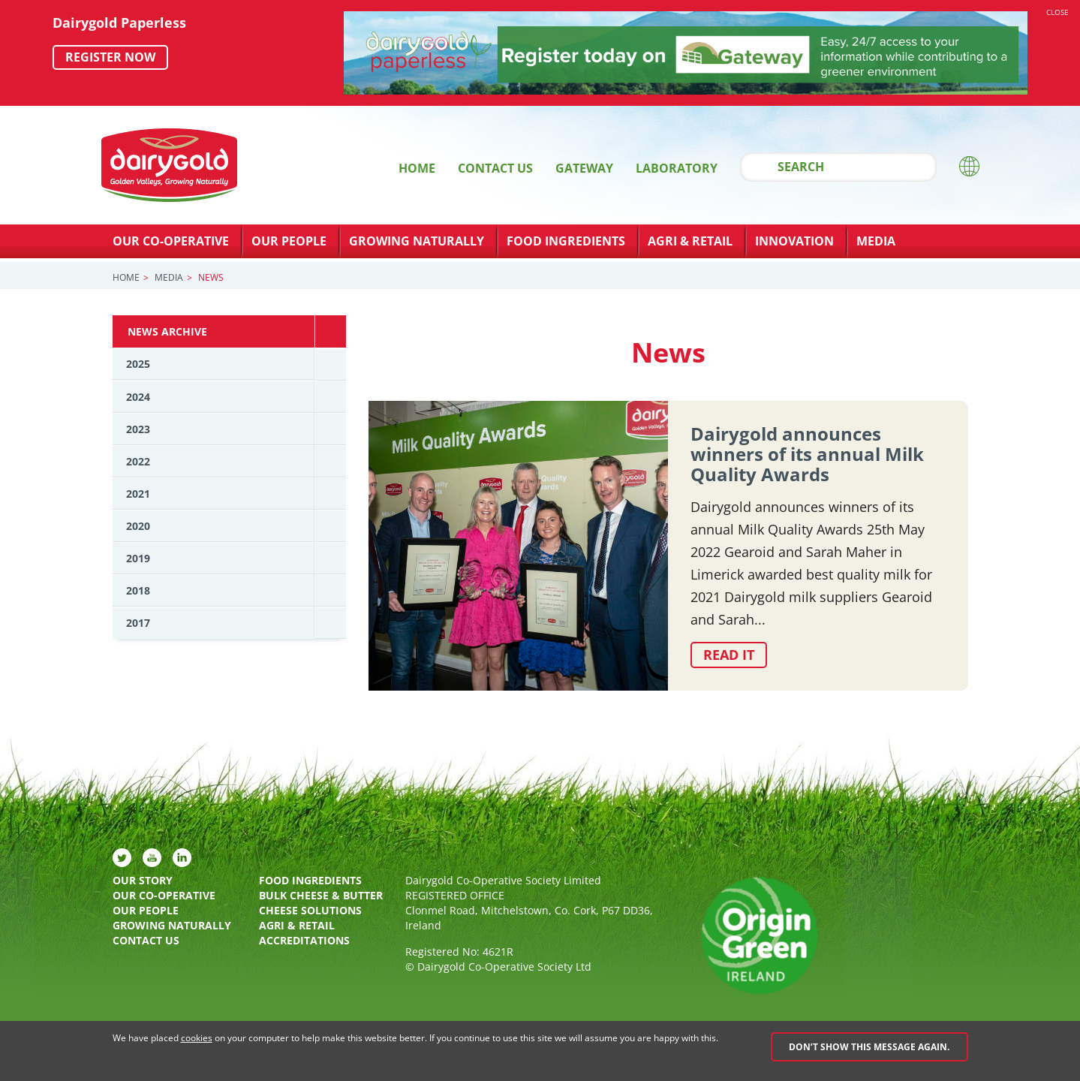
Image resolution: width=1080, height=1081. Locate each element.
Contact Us (495, 168)
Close (1057, 12)
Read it (728, 655)
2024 (138, 397)
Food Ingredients (566, 241)
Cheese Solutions (310, 910)
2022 (138, 461)
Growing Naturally (416, 241)
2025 (138, 364)
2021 (138, 493)
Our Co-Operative (171, 241)
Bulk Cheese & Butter (321, 895)
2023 (138, 429)
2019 (138, 558)
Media (875, 241)
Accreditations (304, 940)
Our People (288, 241)
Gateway (584, 168)
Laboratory (676, 168)
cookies (196, 1037)
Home (417, 168)
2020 (138, 526)
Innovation (794, 241)
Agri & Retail (690, 241)
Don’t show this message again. (869, 1046)
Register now (110, 57)
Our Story (143, 880)
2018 (138, 590)
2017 (138, 623)
